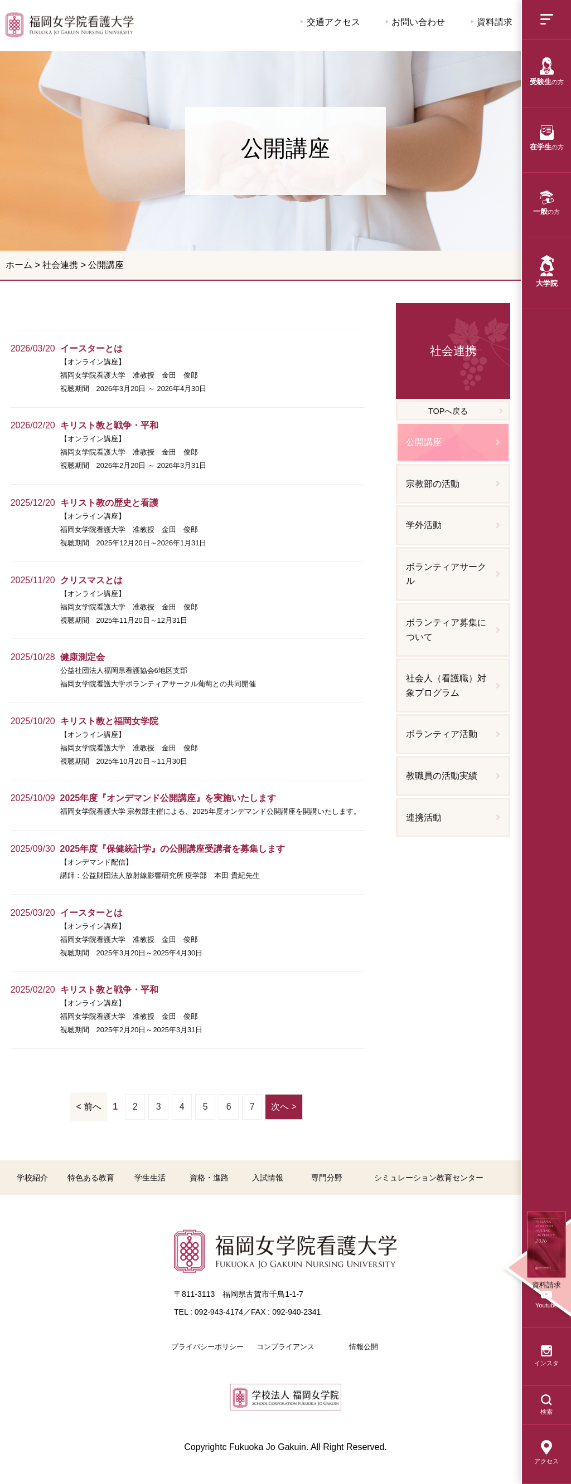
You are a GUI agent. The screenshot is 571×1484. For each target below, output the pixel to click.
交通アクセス (330, 22)
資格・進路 (209, 1177)
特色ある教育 (90, 1177)
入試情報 (267, 1177)
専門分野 (326, 1177)
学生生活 (150, 1177)
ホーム (19, 265)
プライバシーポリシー (207, 1347)
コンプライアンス (285, 1347)
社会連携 (60, 265)
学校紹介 (32, 1177)
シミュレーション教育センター (428, 1177)
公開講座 (70, 25)
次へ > (284, 1106)
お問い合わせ (415, 22)
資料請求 (491, 22)
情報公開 (363, 1347)
